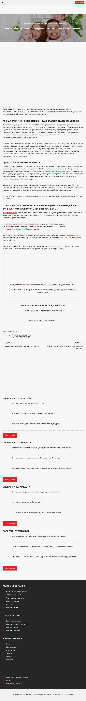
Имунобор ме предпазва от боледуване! (26, 502)
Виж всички (10, 435)
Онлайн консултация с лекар (15, 592)
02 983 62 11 (9, 680)
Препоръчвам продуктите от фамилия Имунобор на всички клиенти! (36, 492)
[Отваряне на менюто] (82, 9)
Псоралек (8, 660)
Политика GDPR (10, 607)
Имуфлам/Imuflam (10, 213)
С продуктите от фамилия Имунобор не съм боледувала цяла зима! (36, 512)
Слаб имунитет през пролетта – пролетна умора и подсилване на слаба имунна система (44, 557)
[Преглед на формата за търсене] (2, 3)
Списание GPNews (11, 630)
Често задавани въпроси (13, 598)
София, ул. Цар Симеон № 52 (15, 677)
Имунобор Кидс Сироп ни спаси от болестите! (28, 403)
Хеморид (8, 653)
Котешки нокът (74, 235)
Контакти (8, 604)
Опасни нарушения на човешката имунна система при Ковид (64, 345)
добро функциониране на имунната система (22, 224)
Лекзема (7, 656)
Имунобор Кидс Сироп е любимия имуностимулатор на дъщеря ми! (36, 424)
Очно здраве (9, 650)
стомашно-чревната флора (60, 171)
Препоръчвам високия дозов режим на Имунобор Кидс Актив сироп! (36, 458)
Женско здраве (10, 647)
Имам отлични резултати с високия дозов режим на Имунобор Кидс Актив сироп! (41, 448)
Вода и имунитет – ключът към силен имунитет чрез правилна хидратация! (39, 536)
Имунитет (8, 644)
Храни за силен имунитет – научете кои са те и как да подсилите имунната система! (42, 546)
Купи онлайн (79, 2)
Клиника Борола (10, 627)
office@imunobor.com (12, 683)
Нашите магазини (11, 601)
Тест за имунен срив (12, 595)
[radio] (39, 316)
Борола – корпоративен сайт (15, 624)
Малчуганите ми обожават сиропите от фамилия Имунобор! (33, 413)
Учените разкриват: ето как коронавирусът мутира (22, 344)
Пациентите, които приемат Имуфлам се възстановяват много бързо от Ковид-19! (41, 468)
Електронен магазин (12, 621)
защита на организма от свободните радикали (23, 229)
